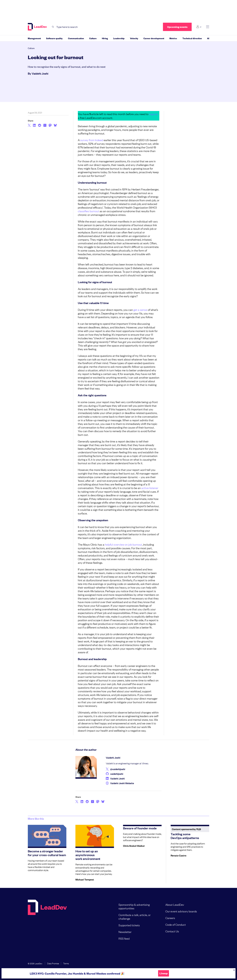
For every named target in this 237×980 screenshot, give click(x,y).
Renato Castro (178, 855)
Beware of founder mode (140, 828)
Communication (76, 38)
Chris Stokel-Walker (134, 845)
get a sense (140, 309)
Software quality (54, 38)
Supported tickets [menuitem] (129, 925)
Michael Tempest (84, 879)
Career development (153, 38)
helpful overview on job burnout (123, 544)
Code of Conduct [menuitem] (175, 924)
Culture (93, 38)
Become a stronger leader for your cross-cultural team (47, 853)
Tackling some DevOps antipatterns (185, 836)
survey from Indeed (91, 140)
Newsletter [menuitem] (124, 932)
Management (34, 38)
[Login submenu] (198, 26)
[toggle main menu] (207, 27)
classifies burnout (88, 211)
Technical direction (192, 38)
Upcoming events (177, 27)
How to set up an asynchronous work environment (87, 855)
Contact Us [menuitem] (172, 931)
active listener (149, 488)
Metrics (173, 38)
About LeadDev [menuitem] (174, 904)
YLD (198, 829)
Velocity (134, 38)
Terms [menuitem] (66, 963)
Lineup (163, 973)
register (153, 114)
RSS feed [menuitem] (124, 938)
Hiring (105, 38)
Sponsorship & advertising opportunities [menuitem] (134, 906)
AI (208, 38)
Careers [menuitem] (170, 918)
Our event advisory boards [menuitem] (181, 911)
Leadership (119, 38)
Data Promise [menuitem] (53, 963)
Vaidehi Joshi (40, 73)
